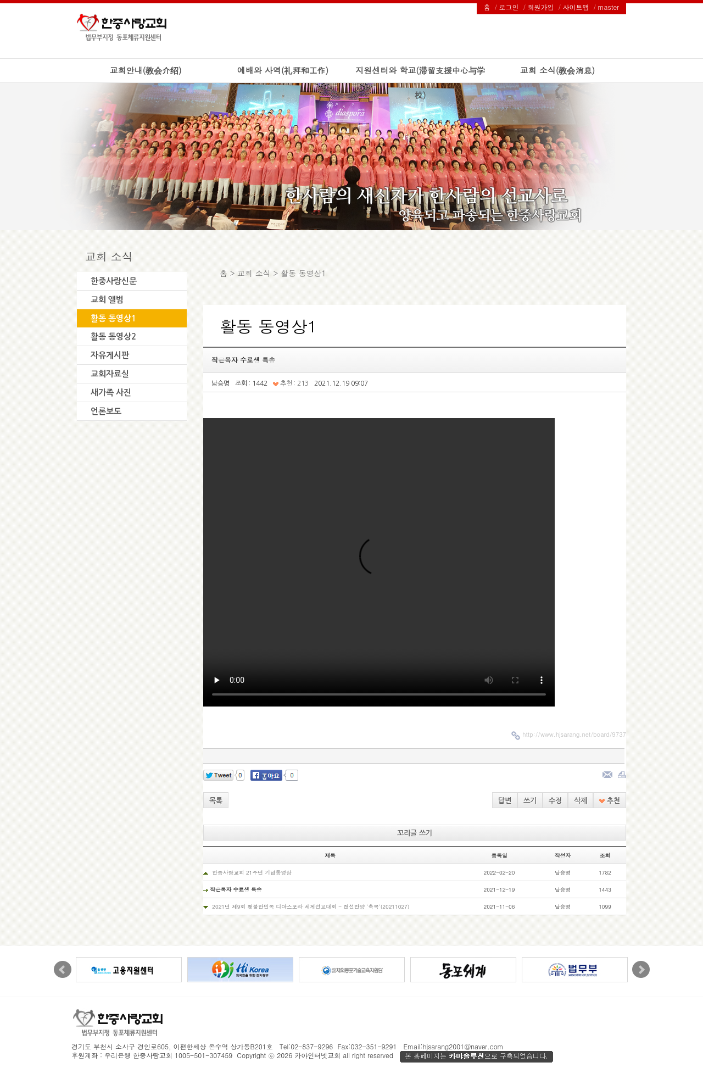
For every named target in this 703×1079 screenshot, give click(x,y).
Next (641, 969)
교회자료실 (110, 374)
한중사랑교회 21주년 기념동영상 (252, 872)
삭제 (580, 800)
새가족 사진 (111, 392)
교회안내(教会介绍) (145, 70)
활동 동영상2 (113, 336)
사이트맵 (576, 7)
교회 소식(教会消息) (557, 70)
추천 (609, 800)
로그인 (509, 7)
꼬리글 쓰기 (414, 833)
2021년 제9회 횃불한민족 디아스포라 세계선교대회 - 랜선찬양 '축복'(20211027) (310, 906)
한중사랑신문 (114, 281)
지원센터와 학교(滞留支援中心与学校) (420, 82)
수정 (555, 800)
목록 (215, 800)
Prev (62, 969)
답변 (504, 800)
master (608, 7)
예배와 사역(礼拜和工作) (282, 70)
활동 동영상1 (113, 318)
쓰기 (530, 800)
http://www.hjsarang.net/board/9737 (574, 734)
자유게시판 (110, 355)
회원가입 (541, 7)
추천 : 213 (291, 383)
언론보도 (106, 411)
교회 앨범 (107, 300)
